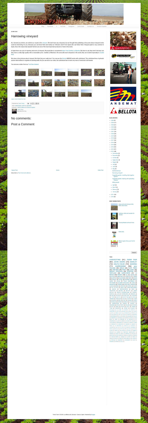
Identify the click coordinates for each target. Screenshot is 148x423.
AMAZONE (120, 276)
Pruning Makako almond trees (126, 222)
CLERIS (135, 298)
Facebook (50, 26)
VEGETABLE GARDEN (129, 284)
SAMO (125, 335)
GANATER (126, 317)
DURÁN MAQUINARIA (131, 287)
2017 (112, 140)
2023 (112, 127)
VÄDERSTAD (118, 308)
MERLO (111, 328)
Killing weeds (115, 182)
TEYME (120, 338)
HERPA (122, 320)
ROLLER (133, 333)
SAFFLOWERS (119, 335)
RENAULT (128, 333)
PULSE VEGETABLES (129, 281)
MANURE (133, 294)
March (114, 187)
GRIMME (130, 300)
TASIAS (115, 338)
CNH (119, 314)
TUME (110, 308)
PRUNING (127, 279)
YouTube (62, 26)
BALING (114, 279)
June (114, 166)
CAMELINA (118, 298)
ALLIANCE (129, 311)
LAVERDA (111, 327)
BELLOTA (111, 276)
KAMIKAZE (113, 324)
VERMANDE (120, 340)
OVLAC (118, 281)
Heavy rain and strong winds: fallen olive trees (126, 205)
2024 (112, 125)
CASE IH (122, 287)
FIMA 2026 (121, 231)
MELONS (111, 295)
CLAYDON (129, 298)
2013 (112, 149)
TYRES (112, 297)
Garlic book (80, 26)
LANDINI (125, 303)
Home (57, 170)
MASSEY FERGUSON (116, 271)
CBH (124, 298)
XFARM (116, 341)
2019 (112, 136)
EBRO (119, 300)
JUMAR (130, 322)
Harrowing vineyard (117, 173)
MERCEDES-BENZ (124, 289)
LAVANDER (132, 325)
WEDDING (111, 341)
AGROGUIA (132, 309)
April (114, 185)
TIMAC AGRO (126, 338)
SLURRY (128, 336)
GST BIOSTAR (130, 319)
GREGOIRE (122, 286)
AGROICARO (111, 311)
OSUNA (111, 330)
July (114, 164)
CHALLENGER (114, 314)
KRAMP (133, 324)
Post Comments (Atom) (24, 173)
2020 (112, 133)
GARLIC (122, 268)
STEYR (122, 306)
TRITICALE (113, 340)
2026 (112, 120)
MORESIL (129, 286)
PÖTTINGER (112, 282)
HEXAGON (113, 302)
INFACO (125, 302)
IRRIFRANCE (119, 322)
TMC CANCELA (134, 338)
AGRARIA (126, 309)
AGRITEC (118, 297)
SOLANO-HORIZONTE (123, 282)
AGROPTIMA (126, 297)
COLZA (123, 314)
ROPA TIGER (111, 335)
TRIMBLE (120, 284)
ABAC (120, 309)
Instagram (71, 26)
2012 (112, 151)
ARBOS (117, 313)
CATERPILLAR (134, 313)
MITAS (121, 328)
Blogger (93, 414)
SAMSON (135, 335)
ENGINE (123, 316)
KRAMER (128, 324)
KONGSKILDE (121, 324)
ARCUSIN (120, 290)
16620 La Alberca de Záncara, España (26, 107)
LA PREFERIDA (118, 325)
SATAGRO (123, 336)
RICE (112, 306)
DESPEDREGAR (114, 316)
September (115, 160)
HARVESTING (115, 260)
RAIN (129, 278)
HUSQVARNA (112, 322)
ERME (117, 286)
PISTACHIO (118, 295)
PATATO (116, 330)
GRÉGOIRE (122, 319)
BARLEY (133, 262)
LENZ (116, 327)
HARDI (135, 300)
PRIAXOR (111, 333)
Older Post (100, 170)
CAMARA (111, 298)
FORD (124, 300)
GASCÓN (114, 289)
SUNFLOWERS (126, 273)
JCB (118, 294)
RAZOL (122, 333)
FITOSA (120, 279)
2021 (112, 131)
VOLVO (134, 340)
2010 (112, 196)
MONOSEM (112, 305)
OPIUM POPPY (120, 305)
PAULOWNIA (122, 330)
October (115, 157)
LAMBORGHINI (115, 303)
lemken (121, 341)
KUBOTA (24, 105)
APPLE (112, 313)
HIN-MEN (128, 320)
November (115, 155)
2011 (112, 194)
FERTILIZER (112, 273)
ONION (134, 328)
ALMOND (111, 286)
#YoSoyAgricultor (113, 309)
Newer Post (15, 170)
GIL (126, 275)
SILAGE (135, 286)
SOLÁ (135, 278)
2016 (112, 142)
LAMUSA (126, 325)
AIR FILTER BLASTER (120, 311)
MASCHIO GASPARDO (130, 327)
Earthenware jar (116, 170)
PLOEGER (118, 332)
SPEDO (110, 338)
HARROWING (18, 105)
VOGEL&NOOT (127, 340)
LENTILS (114, 278)
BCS (121, 313)
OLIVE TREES (132, 268)
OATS (125, 328)
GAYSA (131, 317)
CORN (133, 282)
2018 (112, 138)
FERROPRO (113, 317)
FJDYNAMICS (120, 317)
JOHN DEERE (119, 262)
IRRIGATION (112, 284)
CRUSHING (113, 300)
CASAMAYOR (126, 313)
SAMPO (129, 335)
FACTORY (128, 290)
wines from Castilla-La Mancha (71, 50)
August (115, 162)
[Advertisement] (123, 373)
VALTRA (132, 275)
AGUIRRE (133, 297)
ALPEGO (135, 311)
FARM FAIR (132, 260)
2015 (112, 144)
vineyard (44, 43)
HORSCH (120, 302)
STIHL (127, 306)
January (115, 191)
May (114, 168)
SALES (133, 289)
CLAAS (132, 270)
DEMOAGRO (134, 314)
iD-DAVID (132, 308)
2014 (112, 147)
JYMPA (135, 322)
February (115, 189)
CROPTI (128, 314)
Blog (42, 26)
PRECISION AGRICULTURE (129, 332)
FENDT (124, 270)
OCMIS (129, 328)
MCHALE (132, 303)
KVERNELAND (124, 294)
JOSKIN (125, 322)
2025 (112, 122)
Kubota (64, 58)
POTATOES (134, 305)
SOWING (133, 264)
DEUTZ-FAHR (119, 264)
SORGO (133, 336)
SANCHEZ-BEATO (115, 336)
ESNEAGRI (129, 316)
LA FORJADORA (133, 302)
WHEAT (119, 275)
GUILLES (117, 320)
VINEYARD (28, 105)
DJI (119, 316)
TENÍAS (133, 306)
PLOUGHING (122, 278)
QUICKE (117, 333)
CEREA (135, 276)
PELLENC (128, 305)
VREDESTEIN (112, 290)
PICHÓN (128, 330)
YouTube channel (33, 64)
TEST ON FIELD (115, 287)
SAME (117, 306)
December (115, 153)
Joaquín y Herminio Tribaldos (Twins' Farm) (18, 99)
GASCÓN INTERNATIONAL (123, 292)
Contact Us (90, 26)
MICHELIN (116, 328)
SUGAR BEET (126, 295)
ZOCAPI (126, 308)
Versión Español (101, 26)
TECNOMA (134, 295)
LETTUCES (122, 327)
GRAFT (116, 319)
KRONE (110, 325)
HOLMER (133, 320)
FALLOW (135, 316)
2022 (112, 129)
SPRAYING (130, 271)
